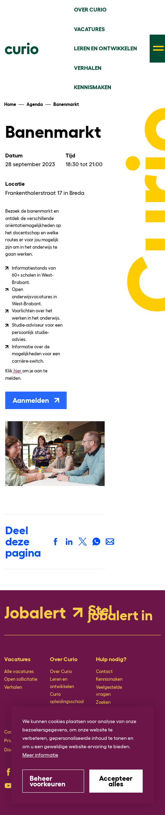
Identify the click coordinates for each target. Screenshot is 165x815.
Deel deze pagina (23, 541)
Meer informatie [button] (40, 755)
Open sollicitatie (20, 679)
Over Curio (61, 671)
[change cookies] (53, 781)
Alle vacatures (19, 671)
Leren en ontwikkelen (62, 683)
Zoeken (103, 702)
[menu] (157, 49)
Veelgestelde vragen (109, 691)
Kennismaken (109, 679)
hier (17, 370)
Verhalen (13, 687)
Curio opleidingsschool (67, 698)
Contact (104, 671)
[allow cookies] (116, 781)
